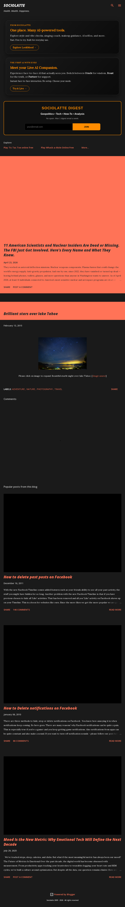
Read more (115, 609)
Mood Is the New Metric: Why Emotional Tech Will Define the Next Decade (62, 842)
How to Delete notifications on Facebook (40, 708)
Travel (58, 389)
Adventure (18, 389)
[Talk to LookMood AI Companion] (62, 76)
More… (85, 147)
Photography (45, 389)
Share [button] (7, 287)
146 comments (21, 609)
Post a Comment (23, 287)
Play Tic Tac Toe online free (18, 147)
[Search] (112, 5)
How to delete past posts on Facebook (38, 576)
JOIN (86, 127)
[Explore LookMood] (62, 37)
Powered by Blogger (62, 894)
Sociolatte (14, 5)
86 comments (21, 740)
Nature (31, 389)
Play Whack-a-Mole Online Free (57, 147)
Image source (99, 376)
